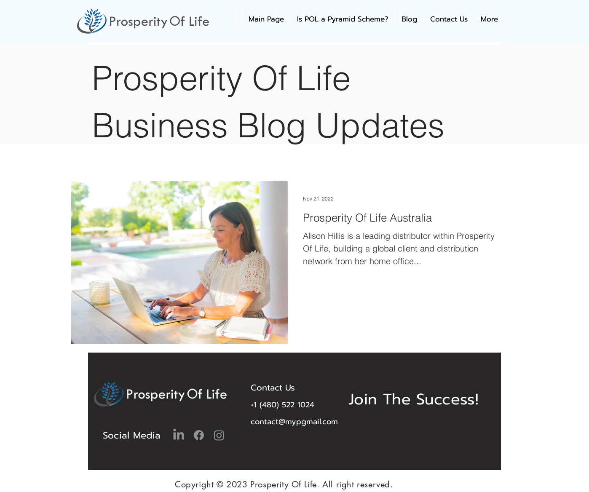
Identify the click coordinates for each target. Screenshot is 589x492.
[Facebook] (199, 435)
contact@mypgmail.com (294, 422)
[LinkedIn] (178, 435)
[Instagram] (219, 435)
